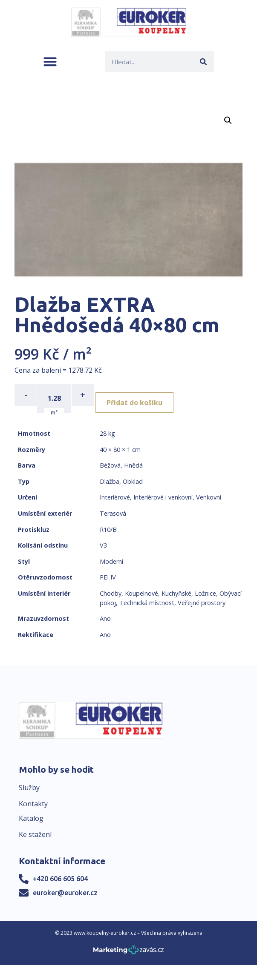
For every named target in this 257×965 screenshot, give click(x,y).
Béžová (110, 465)
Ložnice (205, 593)
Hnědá (133, 465)
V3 (103, 545)
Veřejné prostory (201, 603)
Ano (105, 618)
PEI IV (108, 577)
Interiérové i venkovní (163, 497)
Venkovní (208, 497)
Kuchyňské (176, 593)
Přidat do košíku (134, 402)
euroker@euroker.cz (65, 892)
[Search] (203, 61)
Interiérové (115, 497)
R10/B (108, 529)
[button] (50, 61)
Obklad (133, 481)
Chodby (110, 593)
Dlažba (109, 481)
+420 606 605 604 (60, 878)
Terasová (113, 513)
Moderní (111, 561)
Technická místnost (146, 603)
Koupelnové (141, 593)
